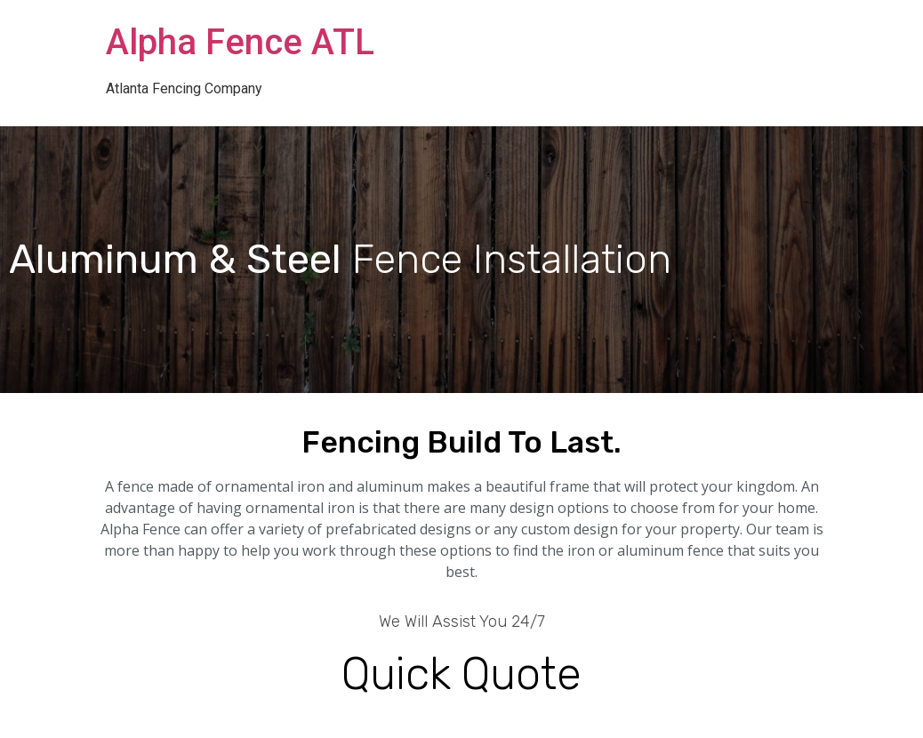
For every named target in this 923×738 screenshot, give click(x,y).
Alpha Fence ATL (240, 42)
